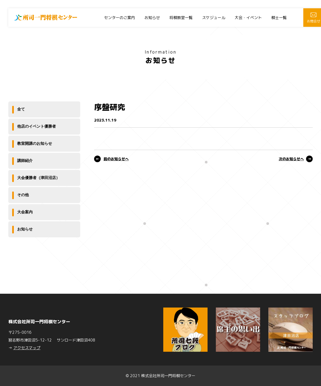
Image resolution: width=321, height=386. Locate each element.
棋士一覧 (279, 17)
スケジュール (213, 17)
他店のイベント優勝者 (36, 126)
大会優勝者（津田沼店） (38, 177)
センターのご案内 (119, 17)
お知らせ (152, 17)
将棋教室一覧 (181, 17)
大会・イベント (248, 17)
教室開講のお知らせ (34, 143)
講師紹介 (25, 160)
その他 (23, 195)
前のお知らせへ (116, 158)
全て (21, 109)
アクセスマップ (26, 347)
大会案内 (25, 212)
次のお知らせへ (291, 158)
